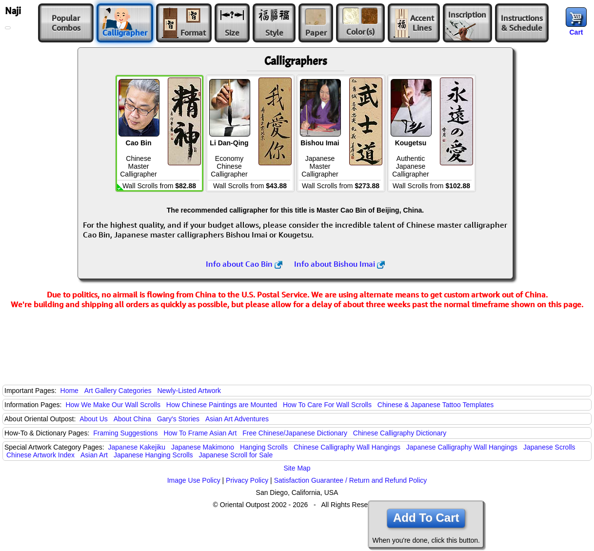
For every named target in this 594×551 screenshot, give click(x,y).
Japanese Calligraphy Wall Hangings (461, 447)
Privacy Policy (247, 480)
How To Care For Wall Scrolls (327, 405)
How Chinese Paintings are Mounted (221, 405)
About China (132, 419)
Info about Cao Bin (244, 264)
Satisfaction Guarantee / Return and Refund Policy (350, 480)
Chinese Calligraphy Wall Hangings (347, 447)
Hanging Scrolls (264, 447)
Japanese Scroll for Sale (235, 455)
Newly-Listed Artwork (189, 390)
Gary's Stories (178, 419)
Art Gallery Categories (118, 390)
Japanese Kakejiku (137, 447)
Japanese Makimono (202, 447)
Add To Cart (426, 517)
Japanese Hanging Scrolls (153, 455)
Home (69, 390)
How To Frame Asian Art (200, 433)
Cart (576, 32)
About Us (93, 419)
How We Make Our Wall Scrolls (112, 405)
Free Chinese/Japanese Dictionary (294, 433)
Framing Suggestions (125, 433)
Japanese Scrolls (549, 447)
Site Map (296, 468)
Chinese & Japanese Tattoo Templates (435, 405)
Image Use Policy (193, 480)
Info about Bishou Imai (339, 264)
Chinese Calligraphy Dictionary (399, 433)
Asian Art (94, 455)
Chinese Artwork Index (40, 455)
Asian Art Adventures (237, 419)
